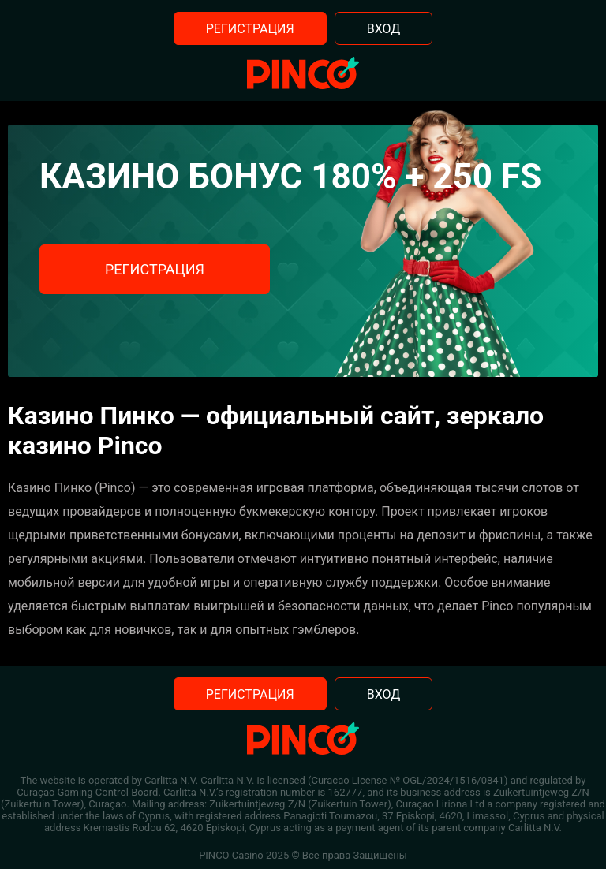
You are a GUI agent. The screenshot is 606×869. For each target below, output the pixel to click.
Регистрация (250, 28)
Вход (384, 28)
